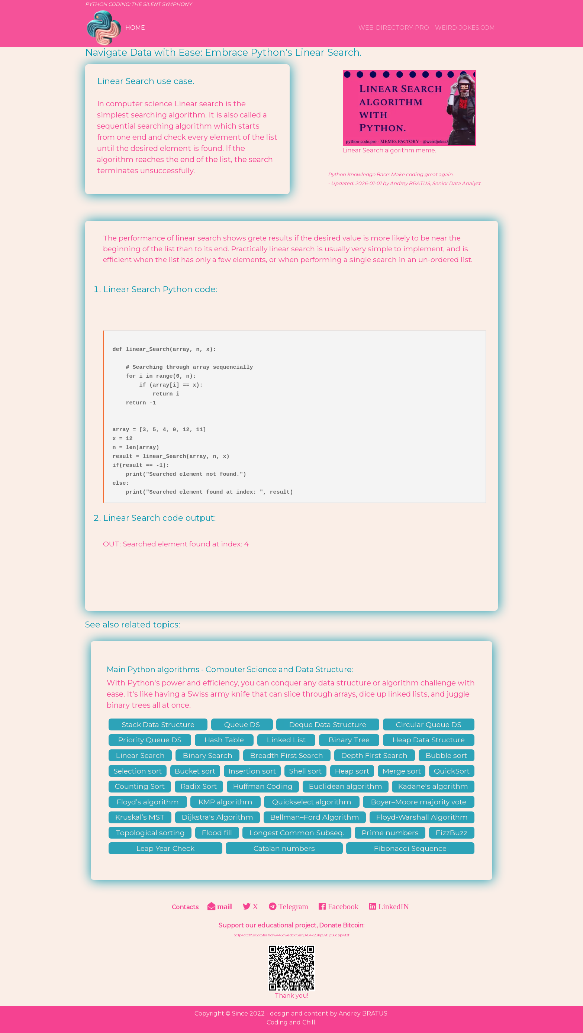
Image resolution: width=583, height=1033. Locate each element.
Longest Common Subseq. (296, 832)
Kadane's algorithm (433, 786)
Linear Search (140, 755)
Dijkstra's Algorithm (217, 817)
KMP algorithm (225, 801)
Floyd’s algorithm (148, 801)
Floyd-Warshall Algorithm (422, 817)
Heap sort (352, 770)
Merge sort (402, 770)
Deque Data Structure (327, 724)
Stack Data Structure (158, 724)
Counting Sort (140, 786)
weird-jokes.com (465, 27)
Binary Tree (349, 739)
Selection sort (137, 770)
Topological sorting (150, 832)
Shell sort (305, 770)
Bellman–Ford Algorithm (314, 817)
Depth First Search (374, 755)
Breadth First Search (286, 755)
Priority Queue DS (149, 739)
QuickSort (452, 770)
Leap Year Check (165, 848)
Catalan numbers (284, 848)
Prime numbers (390, 832)
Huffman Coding (263, 786)
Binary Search (207, 755)
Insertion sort (252, 770)
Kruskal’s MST (140, 817)
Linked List (286, 739)
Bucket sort (195, 770)
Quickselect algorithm (311, 801)
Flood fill (217, 832)
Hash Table (224, 739)
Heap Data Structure (429, 739)
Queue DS (242, 724)
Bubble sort (446, 755)
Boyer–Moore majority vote (418, 801)
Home (135, 27)
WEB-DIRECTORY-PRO (393, 27)
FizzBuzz (451, 832)
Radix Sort (199, 786)
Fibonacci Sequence (410, 848)
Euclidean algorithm (345, 786)
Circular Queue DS (428, 724)
